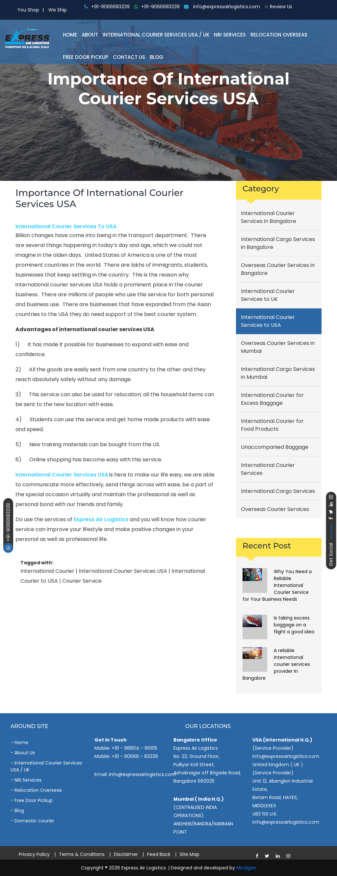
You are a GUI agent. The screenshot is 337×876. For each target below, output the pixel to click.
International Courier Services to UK (268, 295)
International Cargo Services (278, 491)
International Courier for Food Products (272, 425)
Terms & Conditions (82, 854)
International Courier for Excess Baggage (272, 399)
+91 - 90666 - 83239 (135, 756)
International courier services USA (61, 474)
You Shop (28, 10)
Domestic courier (34, 820)
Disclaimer (126, 854)
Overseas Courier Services (275, 509)
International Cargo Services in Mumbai (278, 373)
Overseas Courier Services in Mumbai (278, 347)
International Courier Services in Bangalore (268, 217)
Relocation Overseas (278, 34)
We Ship (57, 10)
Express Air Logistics (101, 519)
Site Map (189, 854)
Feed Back (158, 854)
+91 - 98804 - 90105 (134, 748)
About (90, 34)
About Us (24, 752)
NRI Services (230, 34)
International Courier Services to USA (66, 226)
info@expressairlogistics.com (222, 6)
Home (70, 34)
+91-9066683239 (8, 528)
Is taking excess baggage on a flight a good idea (294, 625)
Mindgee (246, 867)
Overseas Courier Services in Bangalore (278, 269)
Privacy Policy (34, 854)
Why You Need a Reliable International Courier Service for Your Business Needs (277, 585)
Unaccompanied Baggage (274, 447)
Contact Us (129, 57)
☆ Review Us (278, 6)
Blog (156, 57)
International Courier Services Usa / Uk (156, 34)
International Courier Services (268, 469)
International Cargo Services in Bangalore (278, 243)
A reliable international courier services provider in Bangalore (276, 664)
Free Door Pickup (85, 57)
